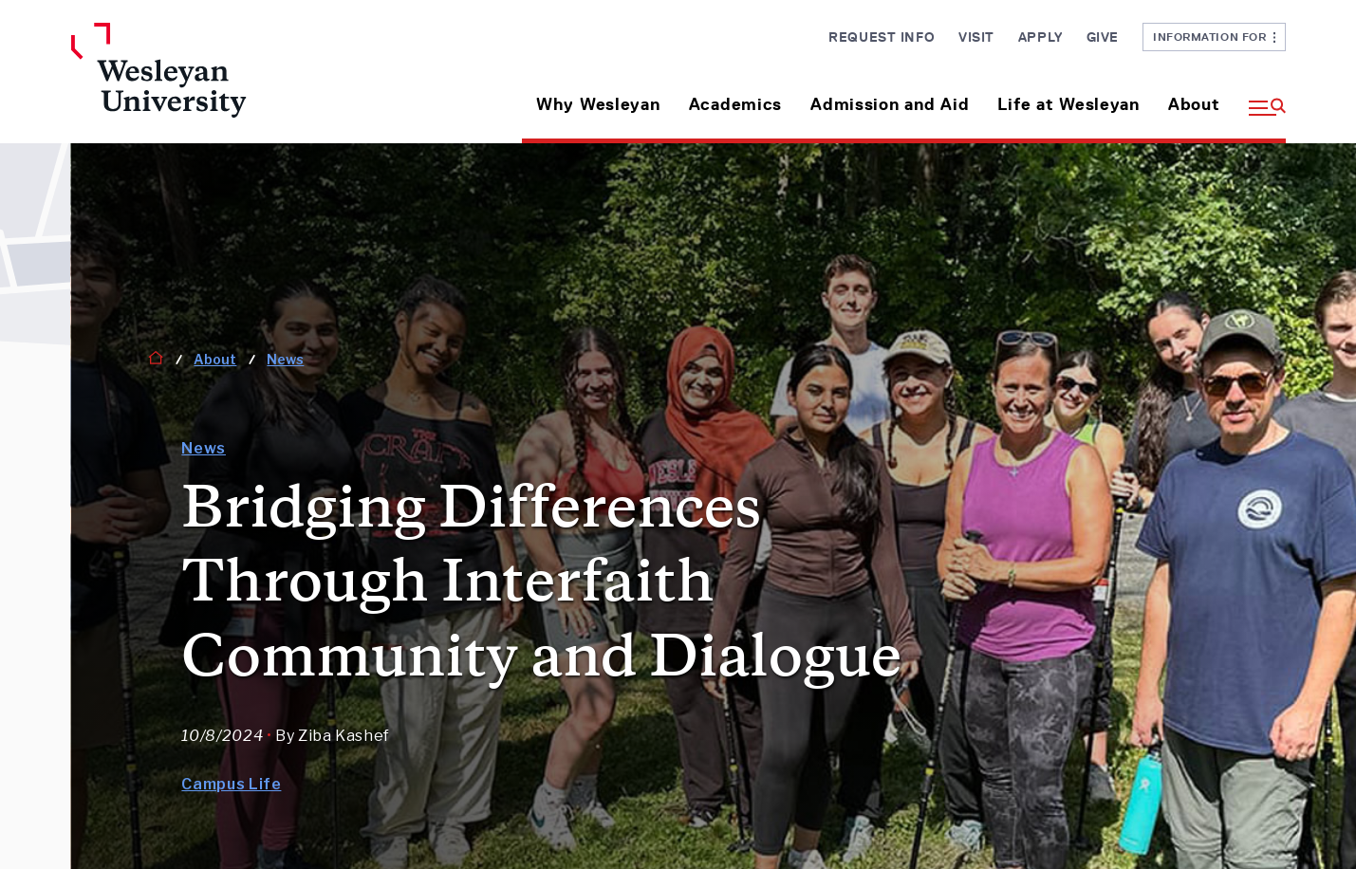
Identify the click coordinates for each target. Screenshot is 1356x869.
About (1194, 104)
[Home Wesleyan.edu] (213, 83)
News (285, 359)
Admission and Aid (889, 104)
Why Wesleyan (598, 104)
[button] (1260, 97)
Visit (976, 37)
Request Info (881, 37)
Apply (1040, 37)
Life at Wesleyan (1068, 104)
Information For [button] (1214, 36)
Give (1103, 37)
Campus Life (231, 784)
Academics (735, 104)
